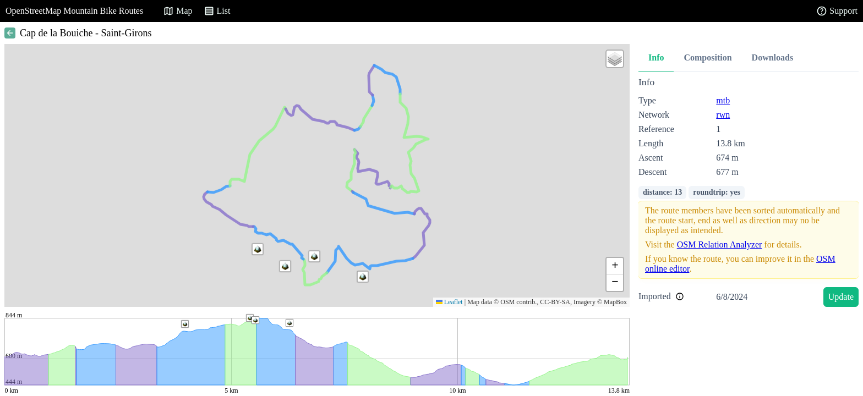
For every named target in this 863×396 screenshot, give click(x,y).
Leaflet (449, 302)
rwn (723, 114)
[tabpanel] (748, 193)
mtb (723, 100)
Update (841, 296)
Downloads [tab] (773, 57)
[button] (362, 276)
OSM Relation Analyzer (719, 244)
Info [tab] (656, 57)
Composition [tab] (707, 57)
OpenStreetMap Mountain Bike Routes (74, 10)
